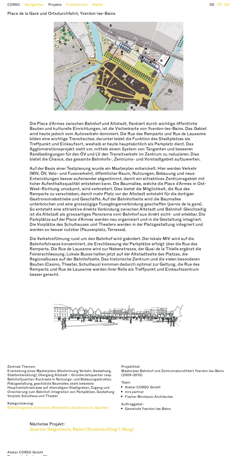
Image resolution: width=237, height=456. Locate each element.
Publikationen (77, 4)
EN (227, 4)
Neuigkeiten (35, 4)
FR (220, 4)
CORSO (14, 4)
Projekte (55, 4)
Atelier (97, 4)
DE (212, 4)
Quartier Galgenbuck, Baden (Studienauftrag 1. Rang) (82, 429)
